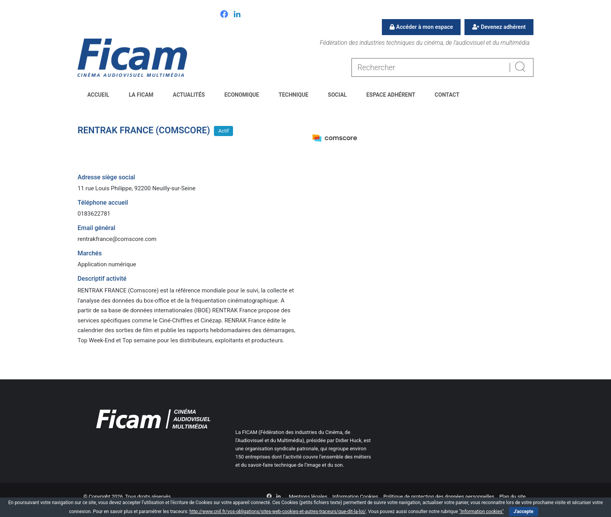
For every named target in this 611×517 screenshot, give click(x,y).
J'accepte (523, 511)
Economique (241, 95)
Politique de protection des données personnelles (438, 496)
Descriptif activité (102, 278)
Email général (96, 228)
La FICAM (141, 95)
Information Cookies (355, 496)
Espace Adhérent (390, 95)
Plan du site (512, 496)
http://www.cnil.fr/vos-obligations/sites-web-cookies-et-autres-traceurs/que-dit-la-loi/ (277, 511)
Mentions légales (308, 496)
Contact (447, 95)
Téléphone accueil (103, 202)
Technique (293, 95)
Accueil (98, 95)
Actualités (189, 95)
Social (337, 95)
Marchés (90, 253)
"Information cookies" (481, 511)
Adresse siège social (106, 177)
